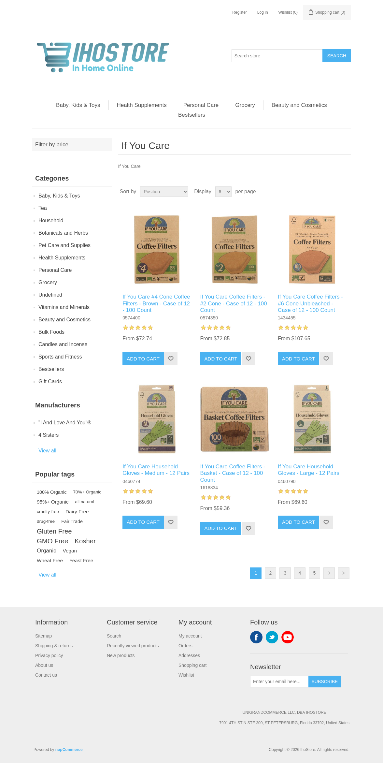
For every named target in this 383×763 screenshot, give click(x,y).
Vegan (70, 550)
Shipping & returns (54, 645)
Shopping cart (192, 665)
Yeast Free (81, 560)
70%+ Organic (87, 492)
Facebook (256, 637)
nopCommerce (69, 749)
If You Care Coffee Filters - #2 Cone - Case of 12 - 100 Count (233, 303)
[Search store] (277, 55)
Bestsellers (191, 115)
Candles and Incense (62, 344)
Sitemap (43, 635)
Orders (185, 645)
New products (121, 655)
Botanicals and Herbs (63, 233)
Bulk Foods (51, 332)
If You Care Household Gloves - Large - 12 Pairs (308, 469)
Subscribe (325, 681)
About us (44, 665)
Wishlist (186, 675)
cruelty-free (48, 511)
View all (47, 450)
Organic (46, 551)
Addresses (189, 655)
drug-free (46, 521)
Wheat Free (50, 560)
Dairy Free (77, 511)
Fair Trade (72, 521)
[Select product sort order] (164, 191)
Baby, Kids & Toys (78, 105)
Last (343, 573)
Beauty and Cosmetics (299, 105)
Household (51, 220)
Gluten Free (54, 531)
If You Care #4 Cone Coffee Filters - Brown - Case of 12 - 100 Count (156, 303)
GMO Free (52, 541)
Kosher (85, 541)
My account (190, 635)
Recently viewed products (133, 645)
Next (329, 573)
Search (336, 55)
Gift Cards (50, 381)
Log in (262, 12)
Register (239, 12)
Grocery (245, 105)
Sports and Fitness (60, 356)
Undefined (50, 295)
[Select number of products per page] (223, 191)
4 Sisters (48, 435)
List (345, 191)
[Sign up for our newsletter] (279, 681)
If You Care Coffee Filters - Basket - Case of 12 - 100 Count (232, 473)
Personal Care (201, 105)
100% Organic (52, 492)
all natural (84, 501)
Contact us (46, 675)
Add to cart (143, 358)
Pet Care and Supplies (64, 245)
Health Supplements (142, 105)
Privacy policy (49, 655)
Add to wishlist (170, 358)
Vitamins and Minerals (64, 307)
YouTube (287, 637)
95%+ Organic (52, 502)
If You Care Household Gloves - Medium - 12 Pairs (156, 469)
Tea (42, 208)
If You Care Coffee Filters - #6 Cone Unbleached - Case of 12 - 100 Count (310, 303)
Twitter (272, 637)
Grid (334, 191)
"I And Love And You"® (64, 422)
